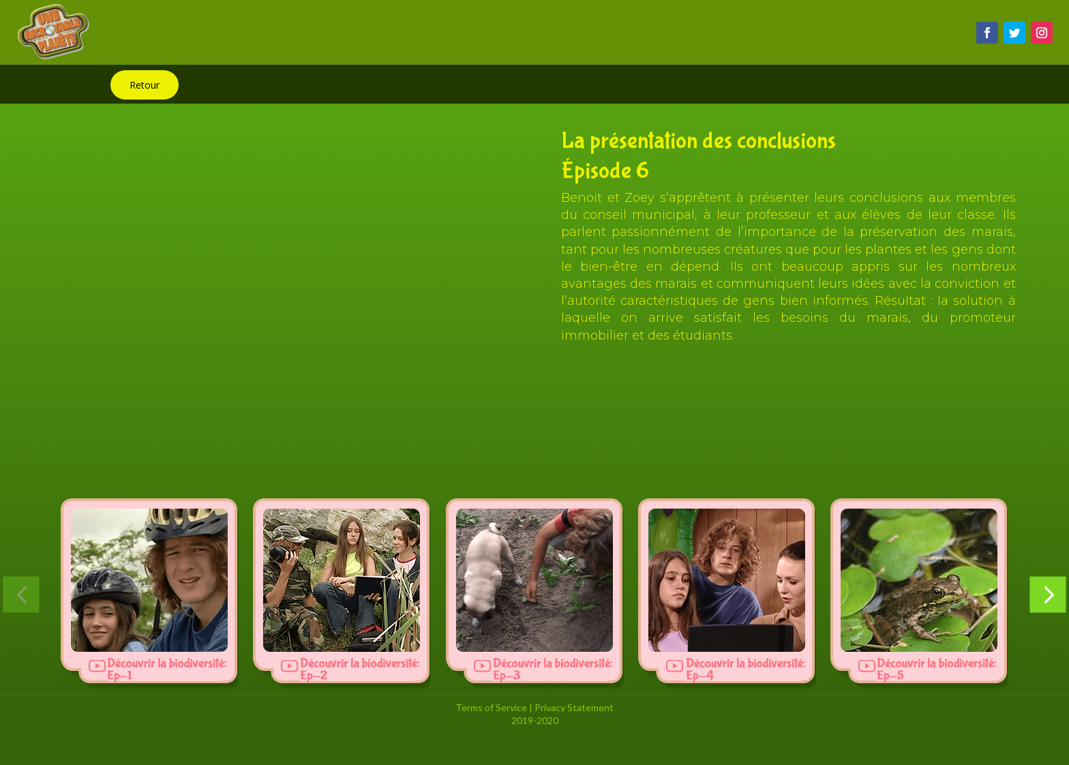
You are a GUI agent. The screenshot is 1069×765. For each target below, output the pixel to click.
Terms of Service (491, 707)
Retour (145, 84)
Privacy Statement (574, 707)
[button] (21, 594)
